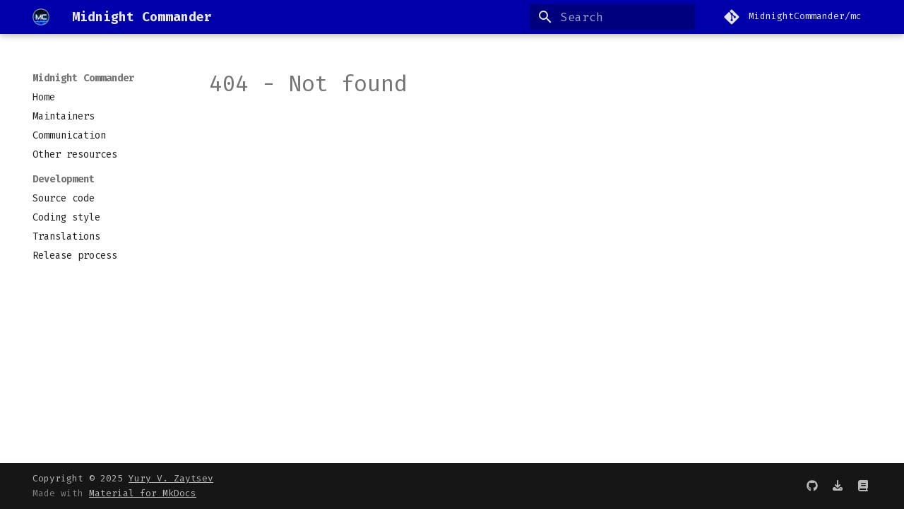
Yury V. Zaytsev (171, 478)
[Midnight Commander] (41, 17)
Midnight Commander (83, 78)
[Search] (612, 17)
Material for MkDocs (142, 493)
